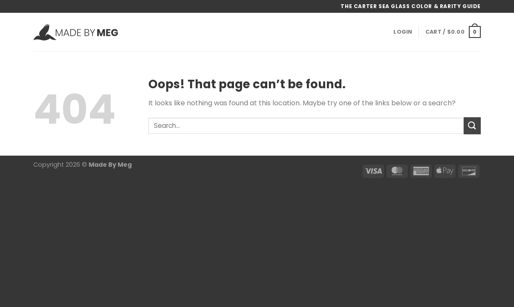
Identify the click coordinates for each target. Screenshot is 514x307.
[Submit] (472, 125)
